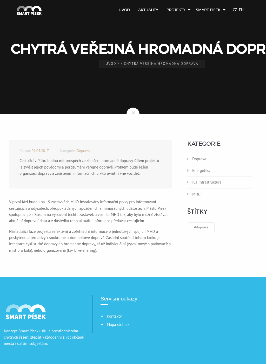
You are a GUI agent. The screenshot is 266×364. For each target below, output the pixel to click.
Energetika (201, 170)
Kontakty (114, 316)
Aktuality (148, 10)
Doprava (199, 158)
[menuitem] (124, 10)
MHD (196, 194)
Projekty (176, 10)
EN (241, 9)
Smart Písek (208, 10)
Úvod (124, 10)
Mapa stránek (118, 324)
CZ (235, 9)
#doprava (201, 227)
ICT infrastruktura (207, 182)
